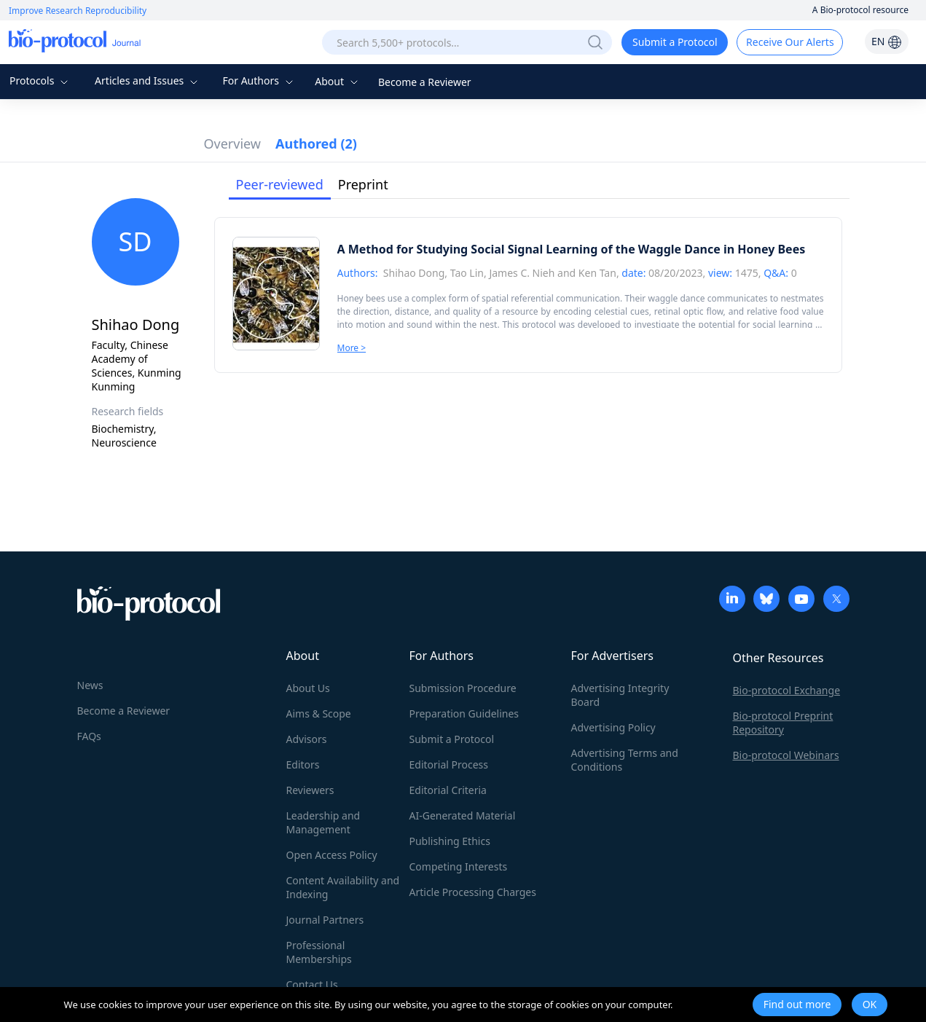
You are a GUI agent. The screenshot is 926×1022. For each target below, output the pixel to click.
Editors (303, 764)
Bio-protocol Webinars (786, 755)
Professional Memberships (319, 952)
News (90, 685)
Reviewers (310, 790)
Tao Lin (467, 273)
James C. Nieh (521, 273)
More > (351, 348)
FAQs (89, 736)
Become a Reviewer (424, 82)
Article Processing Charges (472, 892)
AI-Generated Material (462, 815)
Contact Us (312, 984)
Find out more (797, 1004)
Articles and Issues (148, 80)
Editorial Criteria (448, 790)
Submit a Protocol (675, 42)
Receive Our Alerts (789, 42)
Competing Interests (458, 866)
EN (886, 41)
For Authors (259, 80)
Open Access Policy (331, 855)
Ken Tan (597, 273)
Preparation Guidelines (464, 713)
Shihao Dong (414, 273)
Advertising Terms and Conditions (624, 760)
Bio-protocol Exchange (787, 690)
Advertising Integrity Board (620, 695)
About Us (308, 688)
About (338, 81)
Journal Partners (325, 920)
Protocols (40, 80)
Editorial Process (449, 764)
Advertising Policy (613, 727)
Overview (233, 143)
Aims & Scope (318, 713)
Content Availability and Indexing (343, 887)
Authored (316, 143)
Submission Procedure (463, 688)
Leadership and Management (323, 822)
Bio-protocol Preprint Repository (783, 722)
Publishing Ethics (449, 841)
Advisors (306, 739)
